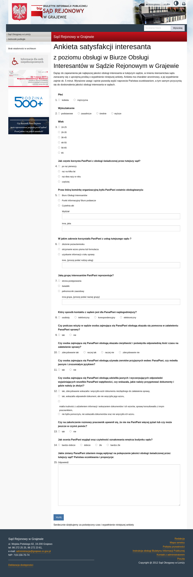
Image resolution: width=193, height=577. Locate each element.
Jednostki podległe (16, 39)
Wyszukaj (177, 28)
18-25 (64, 127)
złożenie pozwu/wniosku (73, 244)
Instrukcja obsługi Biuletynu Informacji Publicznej (159, 550)
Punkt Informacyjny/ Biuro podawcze (79, 200)
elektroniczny (130, 317)
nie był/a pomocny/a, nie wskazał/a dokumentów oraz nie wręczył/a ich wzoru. (98, 414)
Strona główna (153, 4)
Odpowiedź (63, 462)
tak (63, 335)
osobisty (66, 317)
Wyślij (58, 517)
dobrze (87, 445)
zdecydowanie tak (70, 352)
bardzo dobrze (68, 445)
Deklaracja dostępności (20, 565)
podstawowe (67, 113)
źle (100, 445)
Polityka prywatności (174, 546)
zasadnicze (86, 113)
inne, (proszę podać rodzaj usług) (77, 260)
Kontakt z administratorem (171, 554)
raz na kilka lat (68, 171)
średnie (103, 113)
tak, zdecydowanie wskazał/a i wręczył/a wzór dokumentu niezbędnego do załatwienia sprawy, (106, 391)
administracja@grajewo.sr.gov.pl (33, 551)
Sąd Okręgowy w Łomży (19, 34)
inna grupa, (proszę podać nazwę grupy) (81, 297)
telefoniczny (83, 317)
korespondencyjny (106, 317)
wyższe (117, 113)
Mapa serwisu (177, 542)
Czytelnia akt (68, 205)
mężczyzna (82, 100)
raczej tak (91, 352)
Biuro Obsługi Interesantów (74, 195)
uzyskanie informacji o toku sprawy (78, 254)
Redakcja (180, 538)
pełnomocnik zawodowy (73, 291)
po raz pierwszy (69, 166)
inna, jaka (66, 223)
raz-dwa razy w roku (71, 176)
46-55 (64, 142)
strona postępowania (71, 281)
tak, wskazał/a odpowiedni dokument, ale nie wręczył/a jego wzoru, (93, 396)
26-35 (64, 132)
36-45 (64, 137)
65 (62, 153)
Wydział (65, 211)
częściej (65, 182)
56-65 (64, 148)
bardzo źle (115, 445)
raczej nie (109, 352)
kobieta (65, 100)
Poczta (181, 558)
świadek (66, 286)
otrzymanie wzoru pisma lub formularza (80, 249)
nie (74, 335)
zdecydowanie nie (131, 352)
